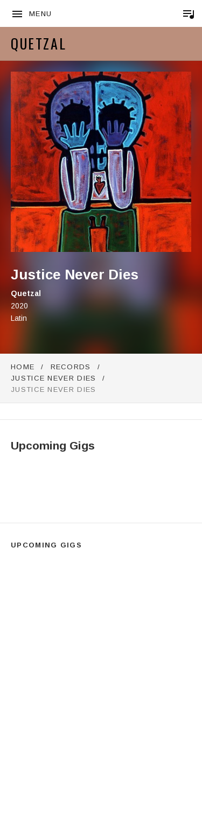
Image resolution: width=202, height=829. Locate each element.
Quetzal (38, 43)
